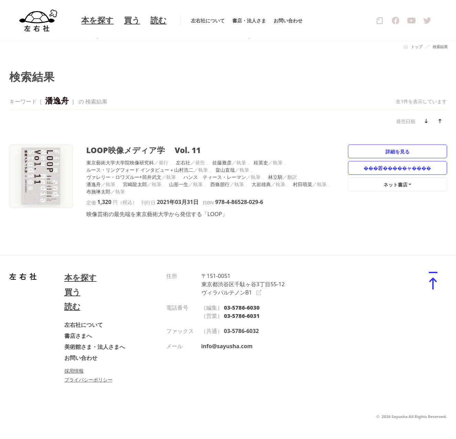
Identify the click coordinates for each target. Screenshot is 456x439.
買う (72, 292)
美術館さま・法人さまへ (94, 347)
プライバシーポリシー (88, 379)
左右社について (83, 325)
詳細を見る (397, 151)
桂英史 (261, 162)
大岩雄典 (261, 184)
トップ (416, 46)
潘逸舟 (93, 184)
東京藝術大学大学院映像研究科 (120, 162)
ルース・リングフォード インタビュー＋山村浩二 (140, 170)
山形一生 (178, 184)
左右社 (183, 162)
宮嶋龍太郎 (135, 184)
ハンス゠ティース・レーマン (214, 177)
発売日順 (405, 121)
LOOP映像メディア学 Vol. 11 (143, 150)
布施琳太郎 (98, 191)
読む (72, 306)
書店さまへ (78, 336)
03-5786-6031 (242, 316)
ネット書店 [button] (395, 184)
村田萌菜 (302, 184)
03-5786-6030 (242, 307)
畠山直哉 (225, 170)
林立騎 (275, 177)
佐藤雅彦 (222, 162)
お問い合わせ (80, 358)
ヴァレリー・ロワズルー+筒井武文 (123, 177)
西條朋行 (220, 184)
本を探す (80, 277)
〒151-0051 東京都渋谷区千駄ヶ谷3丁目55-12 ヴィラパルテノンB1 (243, 284)
